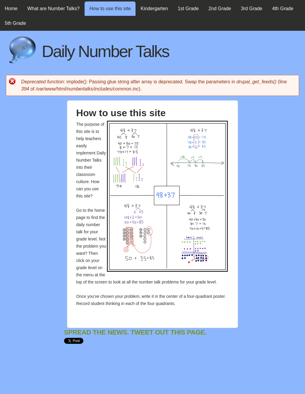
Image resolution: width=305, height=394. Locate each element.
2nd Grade (219, 8)
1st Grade (188, 8)
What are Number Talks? (53, 8)
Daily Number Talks (105, 51)
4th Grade (282, 8)
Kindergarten (154, 8)
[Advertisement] (172, 374)
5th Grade (15, 23)
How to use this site (110, 8)
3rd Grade (251, 8)
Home (11, 8)
